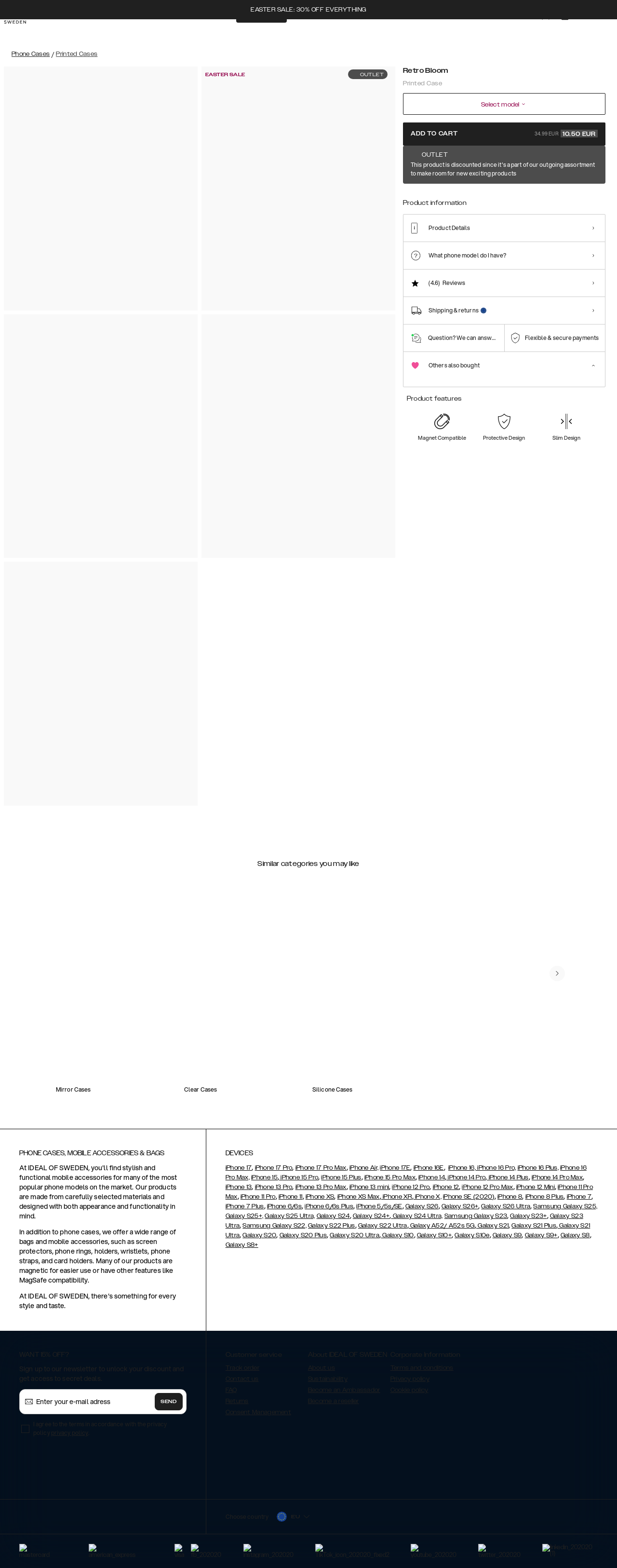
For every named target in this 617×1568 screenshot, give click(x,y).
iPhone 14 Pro (465, 1177)
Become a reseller (333, 1401)
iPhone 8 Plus (544, 1196)
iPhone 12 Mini (535, 1187)
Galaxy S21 (492, 1225)
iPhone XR (396, 1196)
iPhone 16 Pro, (496, 1167)
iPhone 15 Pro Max (390, 1177)
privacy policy (69, 1433)
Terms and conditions (422, 1368)
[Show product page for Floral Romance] (474, 196)
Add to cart (504, 133)
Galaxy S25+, (245, 1216)
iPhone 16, (462, 1167)
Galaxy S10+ (434, 1235)
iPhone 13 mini (369, 1187)
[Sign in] (536, 32)
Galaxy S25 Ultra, (290, 1216)
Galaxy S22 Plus (331, 1225)
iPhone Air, (363, 1167)
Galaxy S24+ (371, 1216)
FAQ (231, 1390)
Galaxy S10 (397, 1235)
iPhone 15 (264, 1177)
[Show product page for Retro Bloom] (416, 196)
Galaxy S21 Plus (533, 1225)
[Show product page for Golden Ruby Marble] (503, 196)
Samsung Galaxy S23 (475, 1216)
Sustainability (328, 1379)
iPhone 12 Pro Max (487, 1187)
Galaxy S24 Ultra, (417, 1216)
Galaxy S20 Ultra (354, 1235)
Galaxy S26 (422, 1206)
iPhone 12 (446, 1187)
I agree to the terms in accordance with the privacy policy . (100, 1428)
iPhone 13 (239, 1187)
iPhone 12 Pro (410, 1187)
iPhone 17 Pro (274, 1167)
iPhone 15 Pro (298, 1177)
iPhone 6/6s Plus (329, 1206)
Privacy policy (409, 1379)
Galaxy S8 (575, 1235)
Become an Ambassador (344, 1390)
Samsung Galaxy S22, (274, 1225)
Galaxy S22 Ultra (382, 1225)
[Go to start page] (23, 33)
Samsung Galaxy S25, (565, 1206)
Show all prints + (581, 165)
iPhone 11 (291, 1196)
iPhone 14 (431, 1177)
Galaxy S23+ (528, 1216)
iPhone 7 (579, 1196)
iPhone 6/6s (284, 1206)
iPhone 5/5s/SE (379, 1206)
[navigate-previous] (557, 973)
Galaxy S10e (472, 1235)
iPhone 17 (239, 1167)
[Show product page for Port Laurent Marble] (591, 196)
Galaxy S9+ (541, 1235)
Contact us (242, 1379)
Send (169, 1401)
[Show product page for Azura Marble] (533, 196)
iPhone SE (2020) (469, 1196)
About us (321, 1368)
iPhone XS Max (358, 1196)
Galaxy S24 (333, 1216)
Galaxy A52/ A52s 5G (442, 1225)
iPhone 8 (509, 1196)
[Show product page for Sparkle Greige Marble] (562, 196)
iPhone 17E (395, 1167)
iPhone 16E (429, 1167)
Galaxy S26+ (460, 1206)
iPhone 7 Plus (245, 1206)
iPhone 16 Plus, (538, 1167)
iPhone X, (428, 1196)
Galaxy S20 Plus (303, 1235)
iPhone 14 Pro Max (557, 1177)
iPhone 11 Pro (258, 1196)
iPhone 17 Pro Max (321, 1167)
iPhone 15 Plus (341, 1177)
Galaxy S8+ (242, 1245)
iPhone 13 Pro (274, 1187)
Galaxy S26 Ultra (505, 1206)
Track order (242, 1368)
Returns (237, 1401)
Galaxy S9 (507, 1235)
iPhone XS (320, 1196)
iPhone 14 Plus (508, 1177)
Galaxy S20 (259, 1235)
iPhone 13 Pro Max (321, 1187)
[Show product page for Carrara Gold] (445, 196)
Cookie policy (409, 1390)
